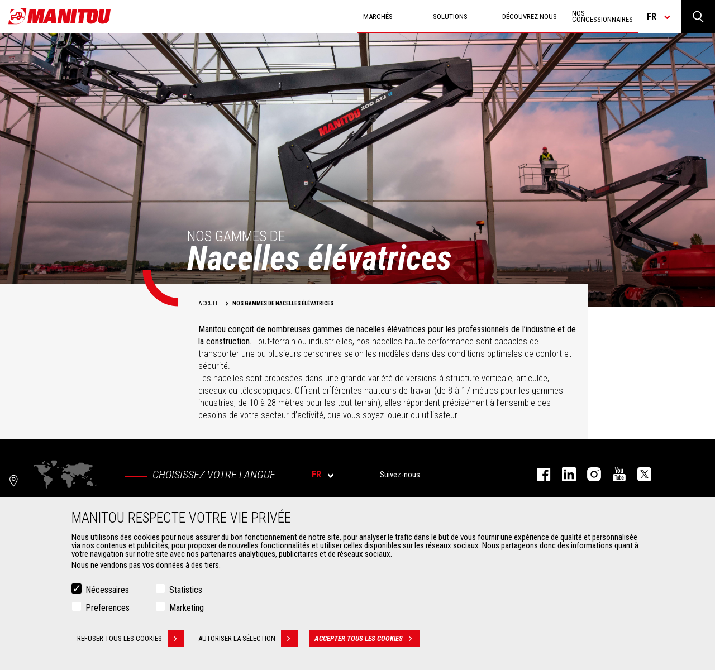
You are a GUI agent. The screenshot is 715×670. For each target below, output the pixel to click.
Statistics (185, 590)
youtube (613, 474)
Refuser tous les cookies (130, 638)
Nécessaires (107, 590)
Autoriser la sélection (248, 638)
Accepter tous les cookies (367, 638)
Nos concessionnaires (602, 16)
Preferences (107, 607)
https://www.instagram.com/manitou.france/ (588, 474)
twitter (638, 474)
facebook (538, 474)
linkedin (563, 474)
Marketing (186, 607)
